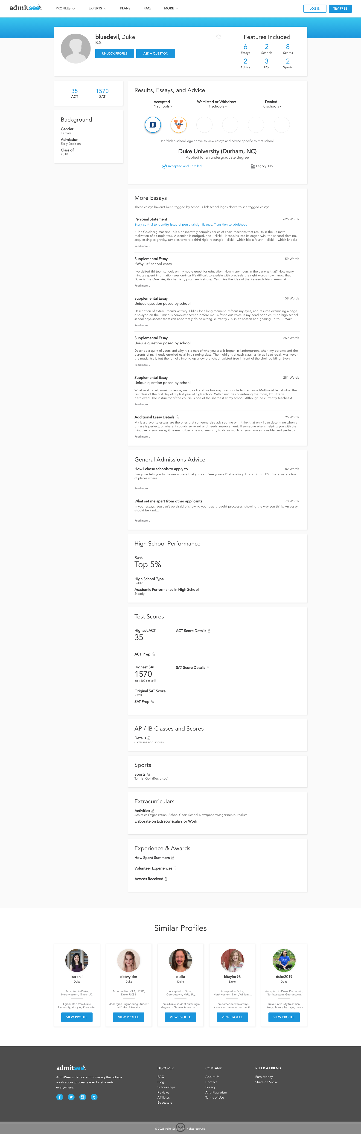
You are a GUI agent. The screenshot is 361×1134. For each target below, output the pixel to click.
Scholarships (166, 1087)
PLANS (125, 8)
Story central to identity (151, 224)
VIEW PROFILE (76, 1017)
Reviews (163, 1092)
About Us (212, 1077)
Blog (160, 1082)
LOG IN (315, 8)
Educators (164, 1103)
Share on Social (266, 1082)
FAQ (147, 8)
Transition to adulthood (230, 224)
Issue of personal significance (191, 224)
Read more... (142, 246)
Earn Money (264, 1077)
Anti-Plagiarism (216, 1092)
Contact (211, 1082)
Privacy (210, 1087)
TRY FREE (340, 8)
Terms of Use (214, 1097)
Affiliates (163, 1097)
